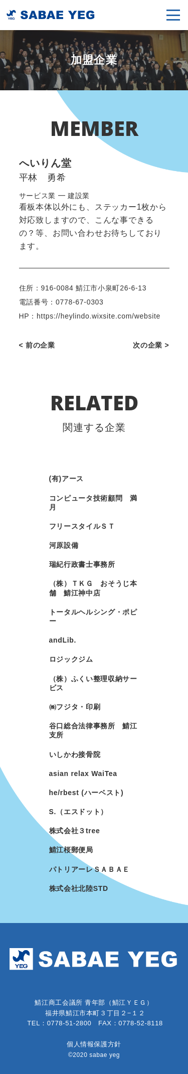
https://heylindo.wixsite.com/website (98, 316)
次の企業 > (151, 345)
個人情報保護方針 (94, 1044)
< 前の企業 (37, 345)
